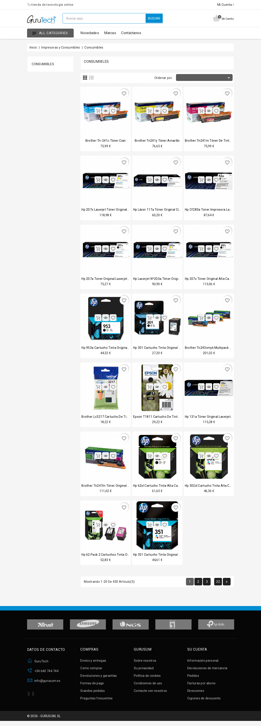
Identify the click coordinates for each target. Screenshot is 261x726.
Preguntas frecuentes (96, 701)
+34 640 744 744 (46, 674)
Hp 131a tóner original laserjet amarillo (214, 418)
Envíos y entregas (93, 663)
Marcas (110, 33)
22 (218, 585)
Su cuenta (197, 653)
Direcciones (195, 694)
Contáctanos (131, 33)
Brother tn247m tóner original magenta (110, 488)
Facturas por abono (201, 686)
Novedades (89, 33)
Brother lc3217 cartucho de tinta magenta (113, 418)
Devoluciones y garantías (98, 679)
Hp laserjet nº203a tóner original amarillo (164, 279)
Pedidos (193, 679)
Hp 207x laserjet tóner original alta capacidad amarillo (122, 210)
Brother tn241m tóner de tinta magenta (215, 140)
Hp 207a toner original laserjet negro (109, 279)
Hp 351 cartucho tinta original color (159, 557)
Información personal (203, 663)
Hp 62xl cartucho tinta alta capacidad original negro (172, 488)
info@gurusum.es (47, 684)
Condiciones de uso (148, 686)
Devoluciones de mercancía (207, 671)
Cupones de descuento (204, 701)
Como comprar (91, 671)
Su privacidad (144, 671)
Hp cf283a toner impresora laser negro (214, 210)
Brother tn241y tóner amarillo (157, 140)
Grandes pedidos (92, 694)
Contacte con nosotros (150, 694)
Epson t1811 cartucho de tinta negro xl (162, 418)
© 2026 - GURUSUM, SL (44, 720)
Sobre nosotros (145, 663)
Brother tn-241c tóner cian (105, 140)
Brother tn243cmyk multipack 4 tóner (213, 349)
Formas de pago (92, 686)
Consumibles (43, 64)
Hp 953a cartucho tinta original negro (109, 349)
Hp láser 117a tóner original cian (157, 210)
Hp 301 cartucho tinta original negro (160, 349)
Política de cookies (147, 679)
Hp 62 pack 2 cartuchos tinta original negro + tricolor (120, 557)
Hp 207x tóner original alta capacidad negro (217, 279)
